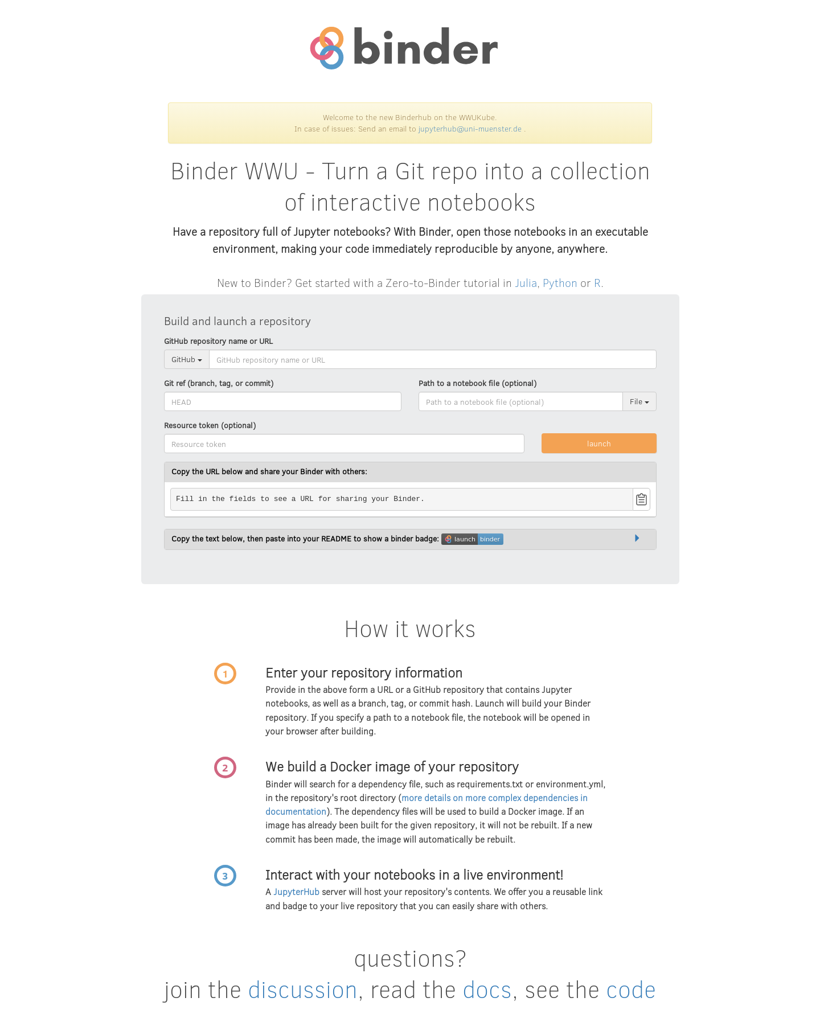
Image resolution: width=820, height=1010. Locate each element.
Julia (526, 282)
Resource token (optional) (210, 425)
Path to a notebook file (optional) (477, 382)
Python (560, 282)
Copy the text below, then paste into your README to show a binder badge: (337, 539)
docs (487, 988)
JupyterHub (296, 891)
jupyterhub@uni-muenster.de (470, 128)
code (631, 988)
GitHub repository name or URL (218, 340)
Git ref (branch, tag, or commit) (218, 382)
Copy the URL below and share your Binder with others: (269, 471)
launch (599, 443)
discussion (303, 988)
